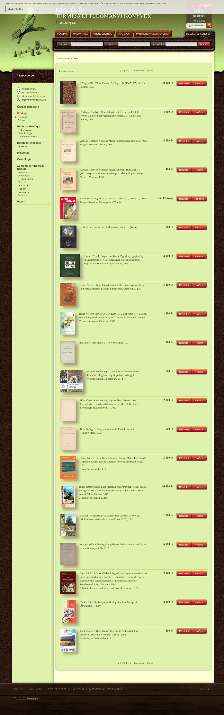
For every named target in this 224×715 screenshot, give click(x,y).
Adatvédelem (205, 689)
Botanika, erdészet (29, 142)
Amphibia (23, 185)
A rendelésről (57, 689)
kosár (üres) (199, 20)
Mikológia (23, 152)
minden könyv (29, 89)
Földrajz (22, 113)
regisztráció (199, 16)
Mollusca (22, 172)
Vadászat (23, 195)
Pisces (21, 182)
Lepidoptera (27, 179)
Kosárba (199, 83)
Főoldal (19, 689)
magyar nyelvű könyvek (34, 100)
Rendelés (199, 199)
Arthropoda (23, 175)
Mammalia (23, 192)
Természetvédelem (27, 136)
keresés (204, 44)
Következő (139, 70)
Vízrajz (21, 120)
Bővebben (161, 2)
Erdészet (22, 146)
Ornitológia (24, 159)
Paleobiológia (25, 133)
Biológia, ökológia (28, 126)
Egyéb (21, 201)
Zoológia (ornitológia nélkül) (30, 167)
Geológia (22, 117)
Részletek (184, 83)
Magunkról (36, 689)
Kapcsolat (77, 689)
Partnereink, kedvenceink (105, 689)
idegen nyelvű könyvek (33, 96)
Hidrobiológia (25, 130)
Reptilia (22, 188)
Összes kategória (28, 106)
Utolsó (150, 70)
